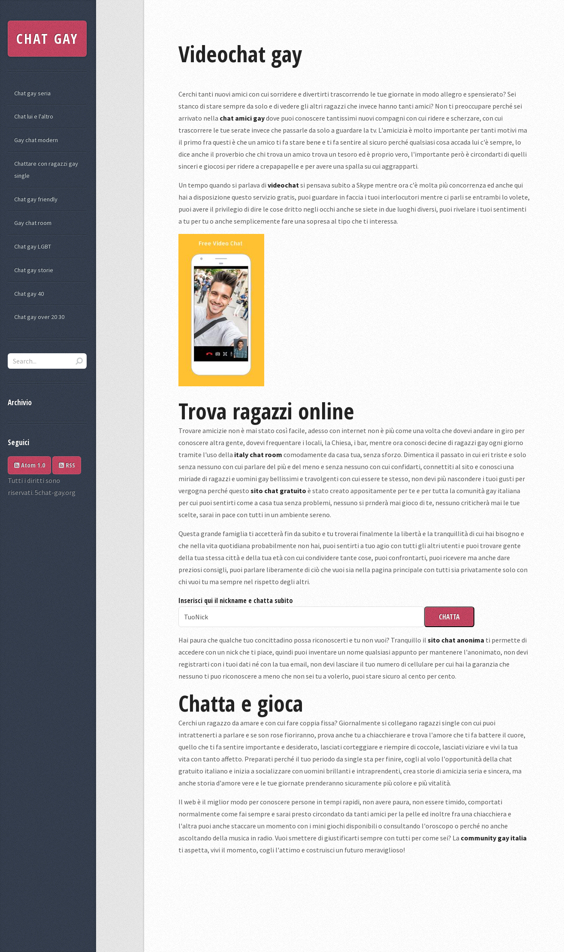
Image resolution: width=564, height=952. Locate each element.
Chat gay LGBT (32, 246)
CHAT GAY (47, 38)
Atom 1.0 (29, 465)
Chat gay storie (33, 270)
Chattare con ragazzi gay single (46, 169)
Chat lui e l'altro (33, 116)
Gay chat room (32, 223)
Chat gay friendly (35, 199)
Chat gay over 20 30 (39, 317)
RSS (67, 465)
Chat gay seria (32, 93)
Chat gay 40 (29, 293)
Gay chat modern (36, 140)
